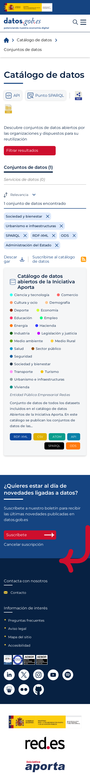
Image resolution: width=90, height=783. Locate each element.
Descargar (14, 259)
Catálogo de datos (34, 40)
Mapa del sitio (19, 637)
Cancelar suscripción (23, 544)
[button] (83, 22)
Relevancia (19, 195)
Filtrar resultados (22, 150)
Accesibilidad (19, 645)
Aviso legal (17, 628)
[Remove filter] (27, 216)
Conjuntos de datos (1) (28, 167)
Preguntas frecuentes (26, 620)
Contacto (18, 592)
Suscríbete (30, 535)
